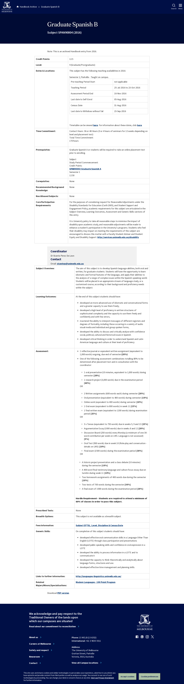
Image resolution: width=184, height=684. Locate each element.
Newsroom (34, 656)
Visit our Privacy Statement (102, 678)
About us (33, 637)
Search (173, 7)
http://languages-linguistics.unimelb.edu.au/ (98, 576)
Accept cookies (127, 676)
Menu (180, 7)
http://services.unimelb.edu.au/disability (118, 237)
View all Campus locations (85, 662)
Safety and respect (39, 650)
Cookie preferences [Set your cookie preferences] (149, 676)
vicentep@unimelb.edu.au (70, 264)
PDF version (63, 593)
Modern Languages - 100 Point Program (95, 582)
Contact (33, 663)
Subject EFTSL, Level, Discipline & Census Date (99, 525)
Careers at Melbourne (40, 643)
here (95, 125)
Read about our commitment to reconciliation (52, 626)
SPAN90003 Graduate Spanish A (85, 168)
